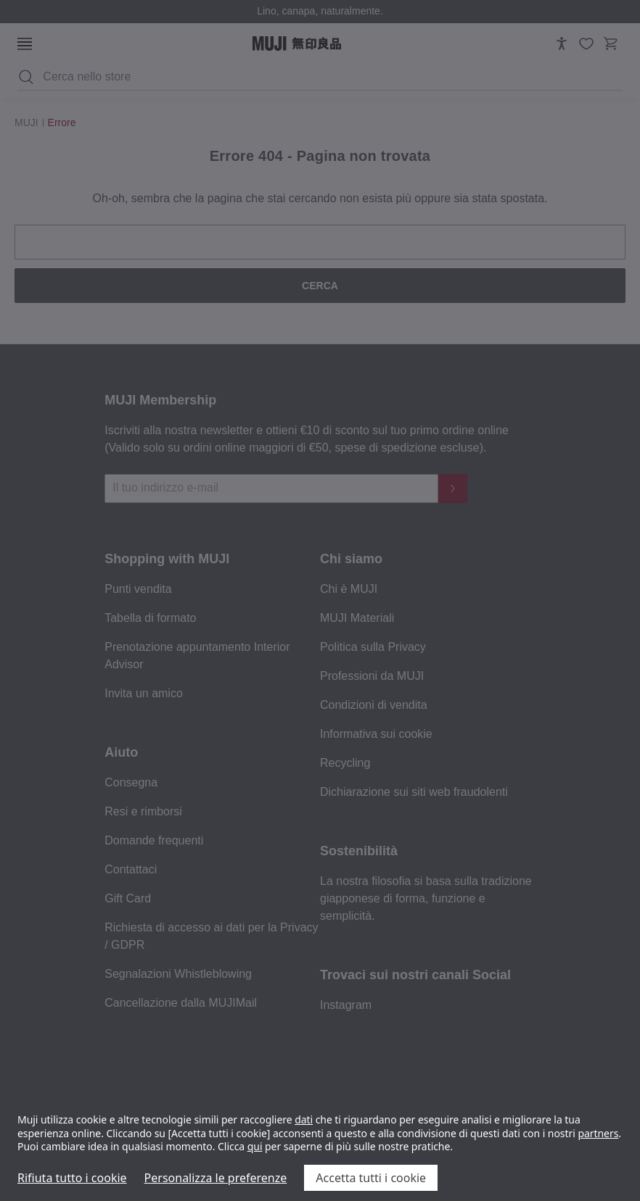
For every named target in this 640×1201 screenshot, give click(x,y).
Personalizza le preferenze (215, 1178)
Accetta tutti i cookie (371, 1178)
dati (304, 1119)
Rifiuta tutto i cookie (72, 1178)
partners (598, 1133)
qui (255, 1146)
